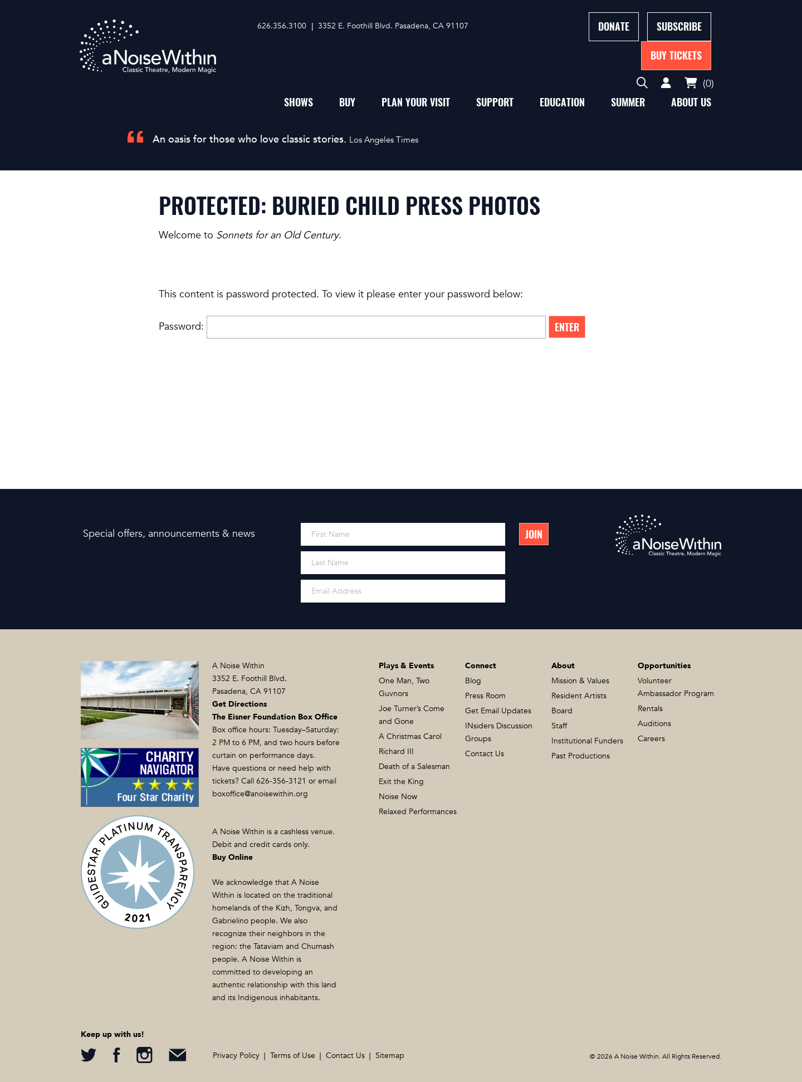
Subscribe (679, 26)
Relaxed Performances (418, 811)
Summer (628, 102)
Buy (347, 102)
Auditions (654, 723)
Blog (473, 680)
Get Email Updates (498, 711)
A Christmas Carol (410, 736)
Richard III (396, 751)
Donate (613, 26)
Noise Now (398, 796)
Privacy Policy (236, 1055)
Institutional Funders (587, 741)
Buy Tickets (676, 55)
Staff (559, 726)
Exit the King (401, 781)
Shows (298, 102)
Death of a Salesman (414, 766)
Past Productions (580, 756)
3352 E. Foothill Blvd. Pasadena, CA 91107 (393, 26)
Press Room (485, 696)
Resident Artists (579, 696)
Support (495, 102)
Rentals (650, 708)
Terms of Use (292, 1055)
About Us (691, 102)
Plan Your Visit (416, 102)
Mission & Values (580, 680)
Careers (651, 738)
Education (562, 102)
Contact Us (484, 753)
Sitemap (389, 1055)
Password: (352, 327)
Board (562, 711)
